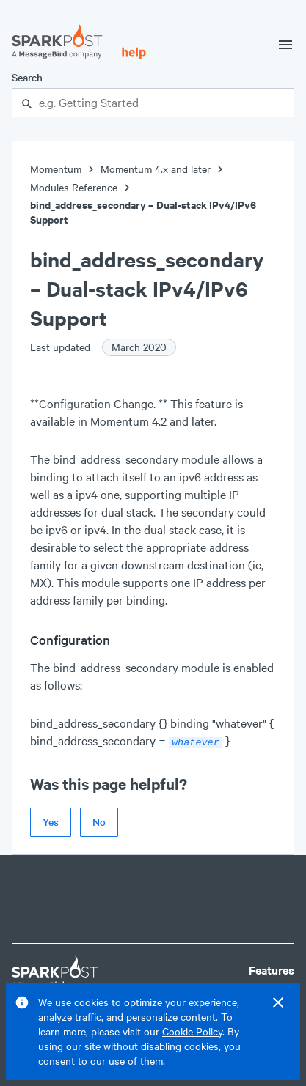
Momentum (55, 169)
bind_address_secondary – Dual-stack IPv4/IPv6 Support (143, 212)
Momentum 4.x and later (156, 169)
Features (271, 968)
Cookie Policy (192, 1031)
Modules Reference (73, 187)
